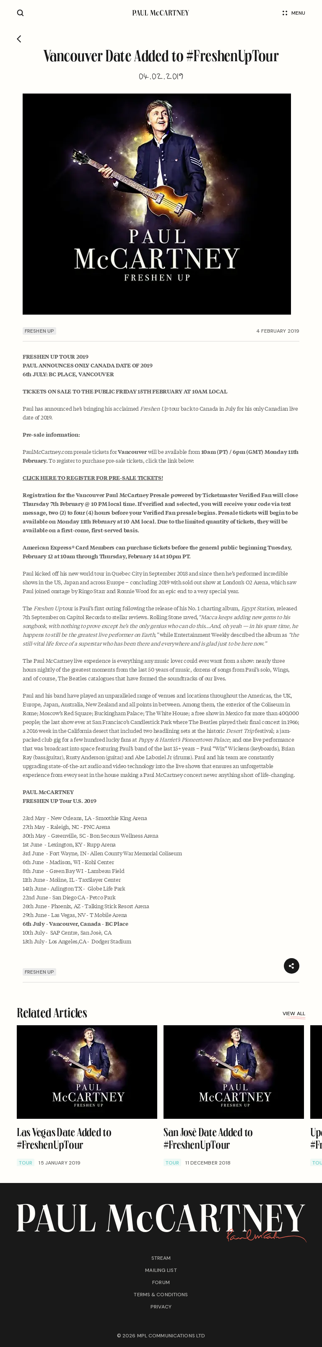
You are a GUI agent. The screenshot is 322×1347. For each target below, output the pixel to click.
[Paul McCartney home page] (161, 12)
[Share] (291, 966)
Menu (294, 13)
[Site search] (20, 12)
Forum (161, 1282)
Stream (161, 1258)
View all (294, 1015)
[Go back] (19, 39)
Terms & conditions (161, 1294)
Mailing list (161, 1270)
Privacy (161, 1306)
